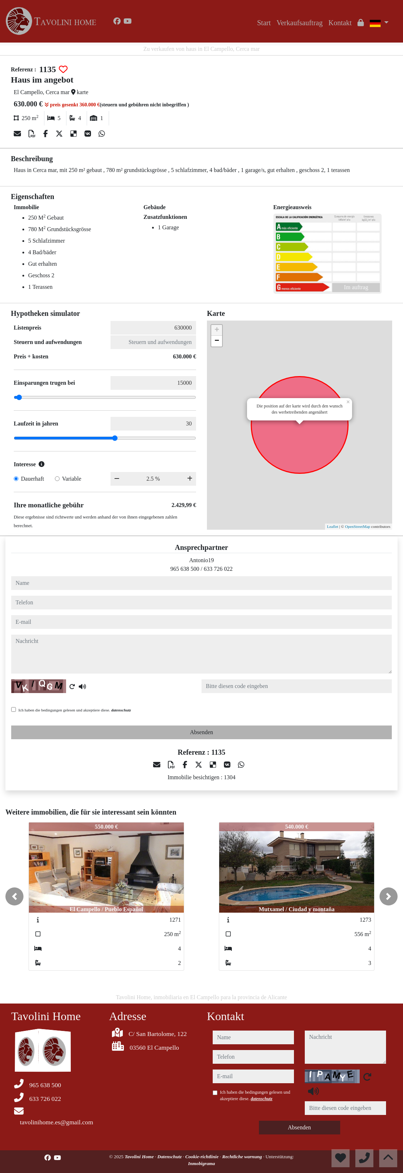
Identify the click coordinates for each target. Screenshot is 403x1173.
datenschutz (121, 710)
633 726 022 (218, 569)
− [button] (216, 341)
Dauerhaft (32, 479)
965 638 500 (184, 569)
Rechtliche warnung (242, 1156)
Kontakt (339, 23)
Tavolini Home (140, 1156)
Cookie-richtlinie (202, 1156)
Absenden (201, 732)
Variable (71, 479)
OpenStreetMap (357, 526)
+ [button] (216, 330)
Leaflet (332, 526)
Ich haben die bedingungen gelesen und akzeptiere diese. (74, 710)
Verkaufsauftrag (300, 23)
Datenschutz (170, 1156)
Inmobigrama (201, 1163)
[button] (14, 896)
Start (264, 23)
